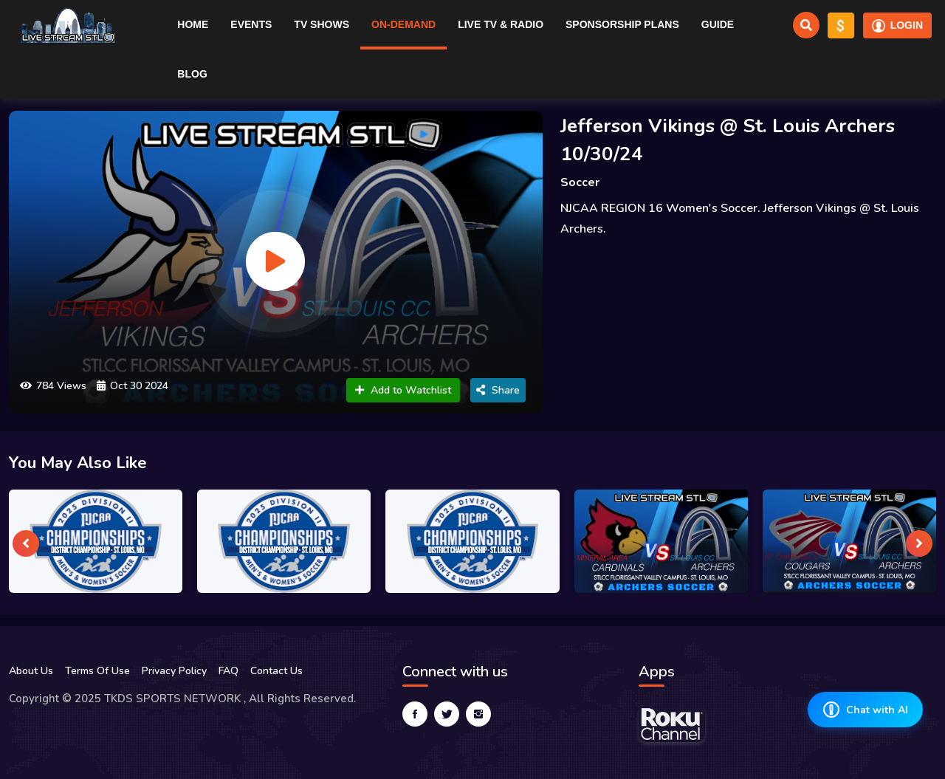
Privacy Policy (174, 671)
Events (251, 24)
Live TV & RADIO (500, 24)
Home (192, 24)
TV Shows (321, 24)
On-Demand (403, 24)
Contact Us (276, 671)
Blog (192, 74)
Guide (717, 24)
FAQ (228, 671)
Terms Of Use (97, 671)
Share (498, 390)
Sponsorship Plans (622, 24)
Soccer (579, 182)
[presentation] (26, 543)
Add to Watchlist (403, 390)
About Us (31, 671)
